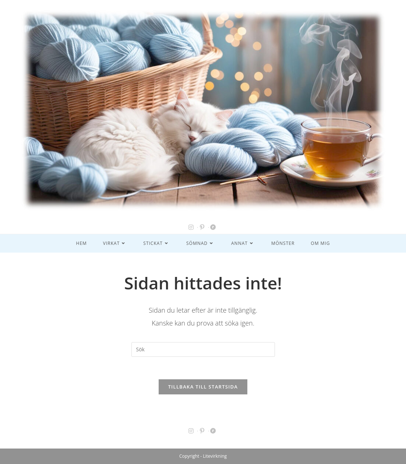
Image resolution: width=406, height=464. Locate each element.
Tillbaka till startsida (203, 386)
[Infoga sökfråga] (203, 349)
